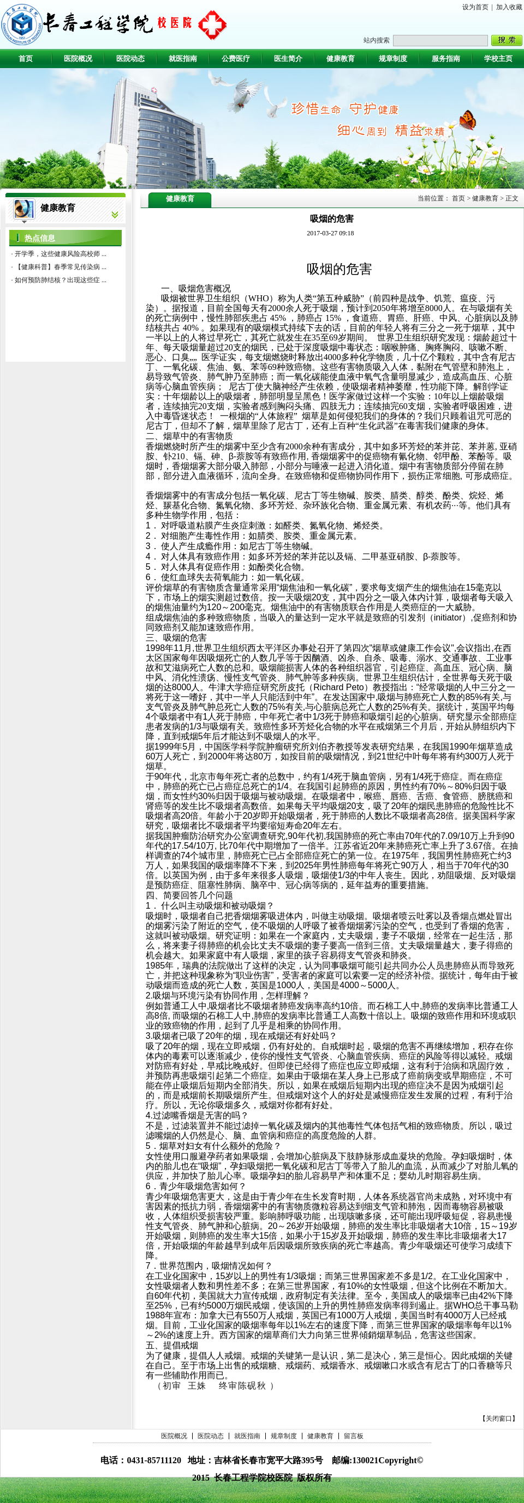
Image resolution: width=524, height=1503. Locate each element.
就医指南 (247, 1436)
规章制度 (284, 1436)
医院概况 (174, 1436)
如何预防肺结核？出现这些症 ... (60, 280)
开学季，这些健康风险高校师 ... (60, 254)
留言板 (354, 1436)
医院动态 (211, 1436)
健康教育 (320, 1436)
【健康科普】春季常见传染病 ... (60, 267)
